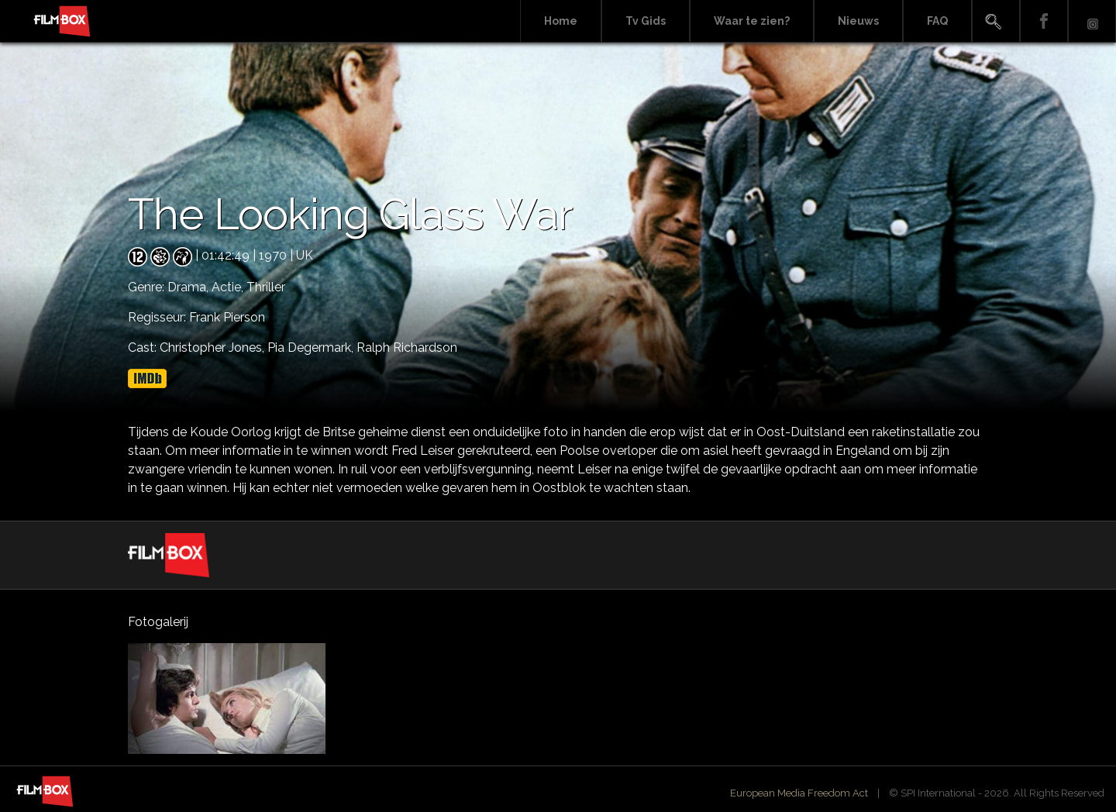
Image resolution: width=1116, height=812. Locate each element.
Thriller (265, 287)
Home (560, 21)
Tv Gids (645, 21)
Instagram (1092, 21)
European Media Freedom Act (799, 793)
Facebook (1044, 21)
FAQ (937, 21)
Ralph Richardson (406, 347)
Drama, (189, 287)
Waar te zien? (752, 21)
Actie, (229, 287)
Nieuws (858, 21)
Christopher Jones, (213, 347)
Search (996, 21)
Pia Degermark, (311, 347)
